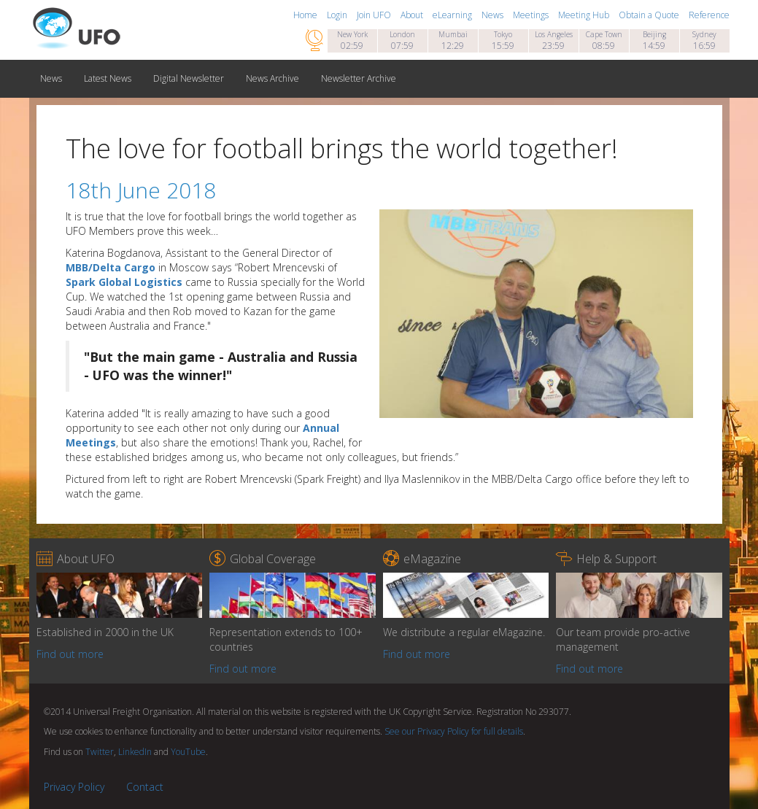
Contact (144, 787)
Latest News (107, 78)
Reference (709, 15)
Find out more (70, 654)
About (413, 15)
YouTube (188, 752)
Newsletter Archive (358, 78)
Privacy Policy (74, 787)
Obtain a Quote (650, 15)
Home (306, 15)
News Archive (272, 78)
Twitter (99, 752)
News (494, 15)
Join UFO (375, 15)
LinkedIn (135, 752)
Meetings (532, 15)
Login (338, 15)
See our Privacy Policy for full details (453, 731)
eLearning (453, 15)
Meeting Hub (584, 15)
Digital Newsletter (188, 78)
